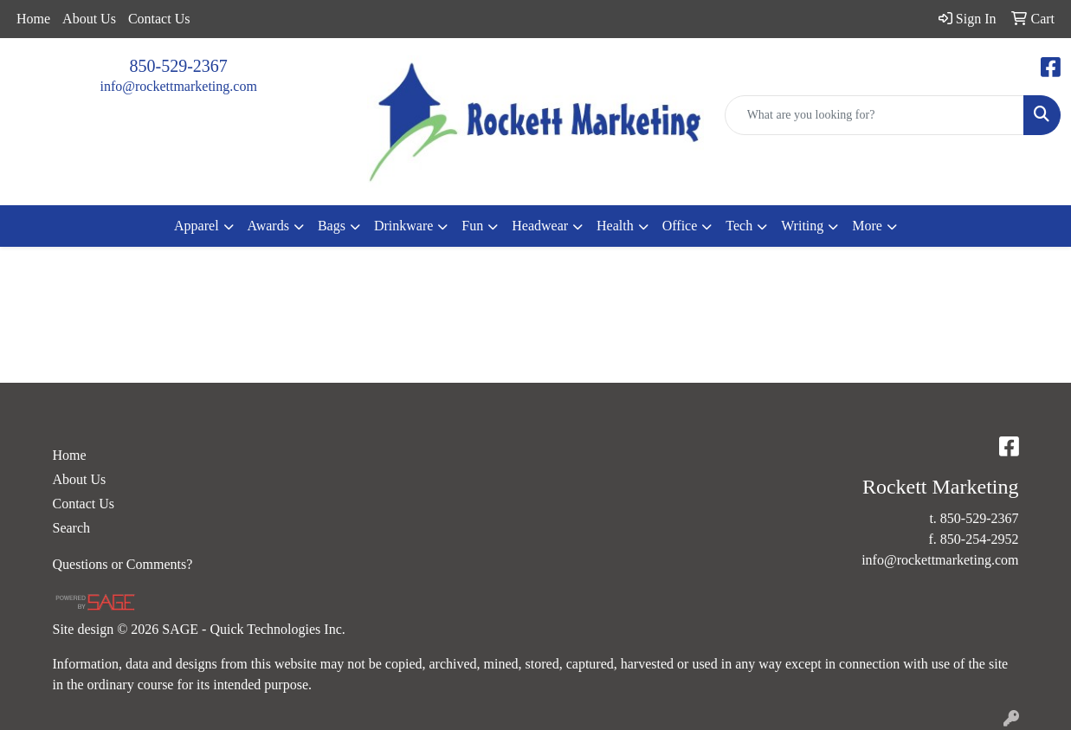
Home (33, 18)
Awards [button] (268, 225)
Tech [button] (739, 225)
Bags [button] (331, 225)
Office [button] (680, 225)
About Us (89, 18)
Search (72, 527)
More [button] (867, 225)
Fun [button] (472, 225)
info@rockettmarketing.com (178, 86)
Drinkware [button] (403, 225)
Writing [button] (802, 225)
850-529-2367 (179, 65)
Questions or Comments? (123, 564)
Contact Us (159, 18)
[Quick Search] (874, 115)
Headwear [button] (540, 225)
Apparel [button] (196, 225)
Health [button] (615, 225)
